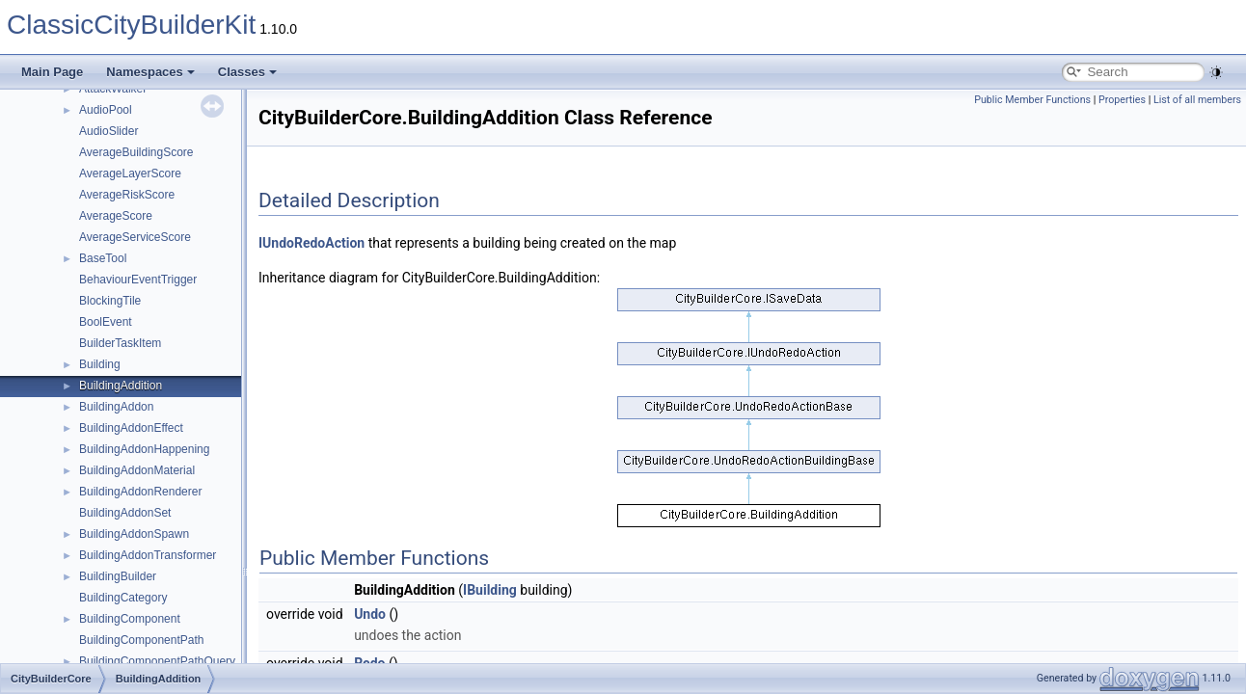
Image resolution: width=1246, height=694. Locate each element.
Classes (247, 72)
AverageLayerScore (130, 173)
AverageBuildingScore (136, 152)
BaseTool (102, 258)
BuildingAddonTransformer (147, 555)
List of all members (1197, 99)
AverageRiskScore (127, 194)
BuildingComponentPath (141, 640)
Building (100, 364)
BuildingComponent (129, 619)
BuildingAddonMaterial (137, 470)
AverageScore (115, 216)
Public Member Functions (1032, 99)
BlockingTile (110, 300)
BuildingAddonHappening (144, 449)
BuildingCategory (123, 597)
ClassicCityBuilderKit (131, 25)
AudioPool (105, 110)
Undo (370, 614)
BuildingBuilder (117, 576)
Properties (1122, 99)
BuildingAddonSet (125, 513)
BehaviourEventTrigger (138, 279)
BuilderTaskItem (120, 343)
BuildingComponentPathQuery (157, 661)
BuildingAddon (116, 407)
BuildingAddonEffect (131, 428)
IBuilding (490, 590)
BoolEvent (105, 322)
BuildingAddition (120, 385)
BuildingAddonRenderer (140, 491)
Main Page (52, 72)
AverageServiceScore (135, 237)
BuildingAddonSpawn (134, 534)
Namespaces (150, 72)
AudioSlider (108, 131)
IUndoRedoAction (311, 243)
